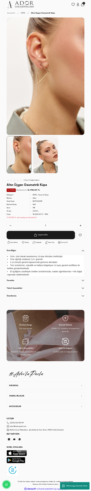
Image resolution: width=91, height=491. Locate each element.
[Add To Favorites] (80, 235)
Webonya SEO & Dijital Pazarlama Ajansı (45, 484)
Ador (35, 198)
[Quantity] (45, 225)
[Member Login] (78, 4)
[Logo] (20, 4)
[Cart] (82, 4)
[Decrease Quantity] (9, 225)
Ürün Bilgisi (11, 251)
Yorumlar (10, 280)
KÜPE (35, 195)
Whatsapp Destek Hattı (74, 485)
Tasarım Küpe (43, 195)
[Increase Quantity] (81, 225)
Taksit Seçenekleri (14, 288)
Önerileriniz (11, 296)
